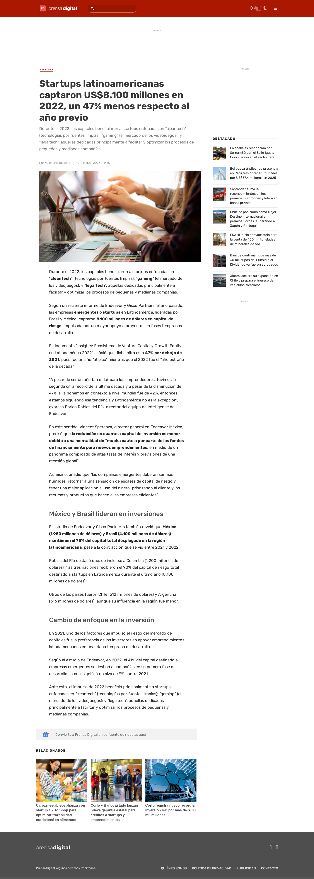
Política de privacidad (211, 868)
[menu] (273, 7)
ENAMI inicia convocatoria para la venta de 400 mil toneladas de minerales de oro (253, 239)
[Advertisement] (157, 44)
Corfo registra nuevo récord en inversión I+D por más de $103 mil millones (170, 810)
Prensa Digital (45, 868)
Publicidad (246, 868)
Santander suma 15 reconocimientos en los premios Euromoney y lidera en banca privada (253, 196)
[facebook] (271, 847)
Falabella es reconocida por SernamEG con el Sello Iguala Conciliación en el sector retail (253, 152)
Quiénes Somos (174, 868)
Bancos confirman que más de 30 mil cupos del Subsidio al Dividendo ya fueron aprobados (254, 259)
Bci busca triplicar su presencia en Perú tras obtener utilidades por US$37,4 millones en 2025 (254, 173)
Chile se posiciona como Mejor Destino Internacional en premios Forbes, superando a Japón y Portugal (253, 219)
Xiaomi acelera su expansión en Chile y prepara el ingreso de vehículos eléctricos (254, 280)
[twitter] (277, 847)
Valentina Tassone (57, 163)
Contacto (269, 868)
